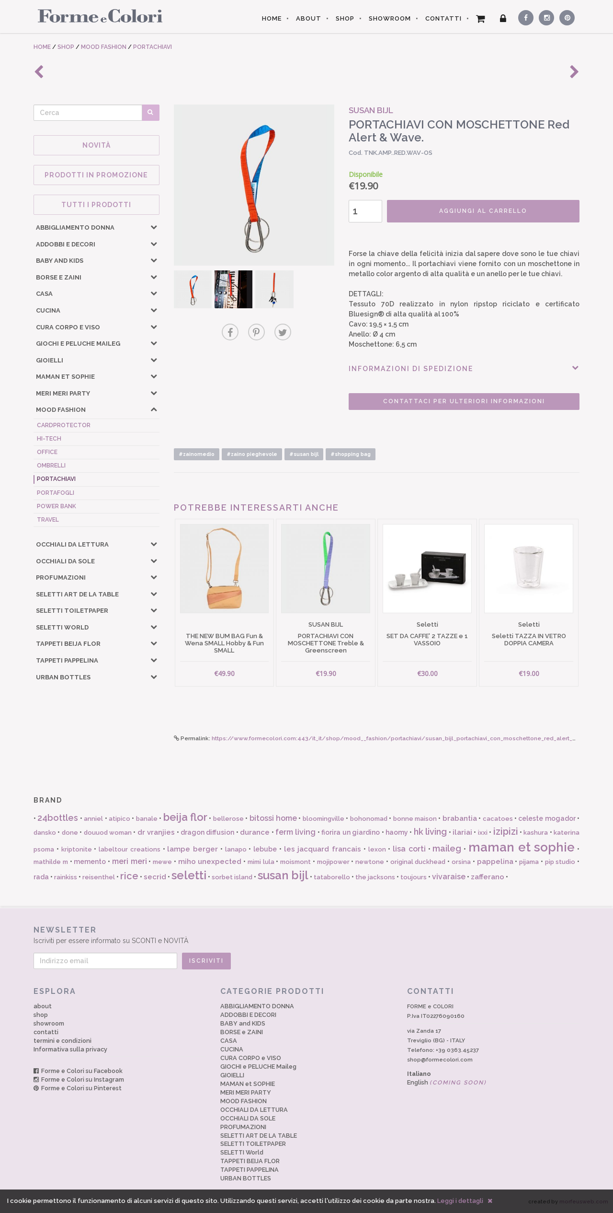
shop (41, 1014)
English (447, 1082)
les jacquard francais (323, 849)
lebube (265, 849)
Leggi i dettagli (460, 1200)
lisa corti (409, 848)
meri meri (129, 861)
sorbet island (232, 877)
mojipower (333, 861)
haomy (397, 832)
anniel (93, 818)
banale (147, 818)
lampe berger (192, 849)
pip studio (560, 861)
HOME (272, 18)
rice (129, 876)
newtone (369, 861)
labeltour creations (129, 849)
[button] (153, 227)
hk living (430, 832)
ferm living (295, 832)
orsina (461, 861)
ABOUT (308, 18)
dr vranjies (156, 832)
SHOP (345, 18)
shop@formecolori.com (440, 1059)
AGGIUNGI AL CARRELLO (483, 211)
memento (90, 861)
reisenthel (98, 877)
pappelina (495, 861)
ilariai (462, 832)
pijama (529, 861)
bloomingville (323, 818)
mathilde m (51, 861)
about (43, 1006)
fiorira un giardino (350, 832)
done (70, 832)
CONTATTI (443, 18)
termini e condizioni (62, 1040)
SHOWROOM (390, 18)
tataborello (332, 877)
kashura (535, 832)
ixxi (483, 832)
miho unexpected (210, 861)
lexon (377, 849)
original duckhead (418, 861)
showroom (49, 1023)
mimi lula (261, 861)
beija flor (185, 817)
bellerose (228, 818)
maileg (446, 848)
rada (41, 877)
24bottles (57, 818)
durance (255, 832)
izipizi (505, 831)
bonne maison (415, 818)
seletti (188, 875)
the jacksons (375, 877)
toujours (413, 877)
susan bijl (283, 875)
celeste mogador (546, 818)
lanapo (236, 849)
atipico (119, 818)
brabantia (460, 818)
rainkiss (65, 877)
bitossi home (273, 818)
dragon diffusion (207, 832)
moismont (295, 861)
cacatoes (498, 818)
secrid (155, 877)
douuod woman (108, 832)
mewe (162, 861)
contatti (46, 1032)
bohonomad (368, 818)
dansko (45, 832)
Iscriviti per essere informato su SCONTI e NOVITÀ (306, 935)
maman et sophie (521, 847)
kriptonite (76, 849)
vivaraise (448, 876)
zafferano (487, 877)
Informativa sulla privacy (70, 1049)
